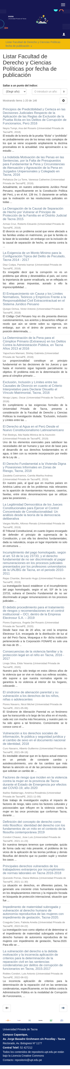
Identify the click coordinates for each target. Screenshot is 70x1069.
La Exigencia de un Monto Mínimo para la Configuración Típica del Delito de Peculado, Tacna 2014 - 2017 (34, 256)
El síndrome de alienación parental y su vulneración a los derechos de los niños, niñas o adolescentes (31, 695)
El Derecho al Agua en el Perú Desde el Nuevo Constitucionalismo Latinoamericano (33, 428)
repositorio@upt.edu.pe (28, 1059)
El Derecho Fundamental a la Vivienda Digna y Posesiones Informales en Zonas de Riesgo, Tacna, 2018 (34, 467)
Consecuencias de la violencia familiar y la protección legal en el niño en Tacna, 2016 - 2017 (33, 655)
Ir (64, 91)
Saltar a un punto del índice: (20, 85)
